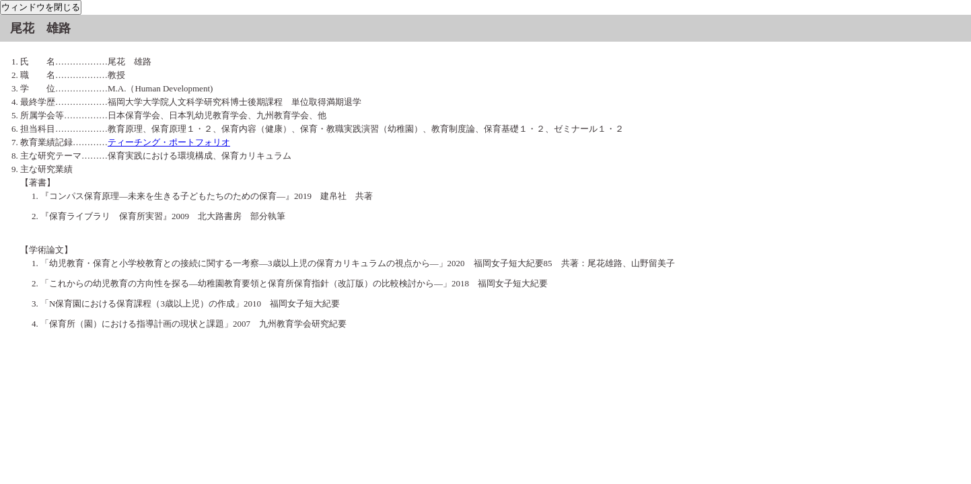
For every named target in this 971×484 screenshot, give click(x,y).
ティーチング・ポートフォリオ (169, 142)
